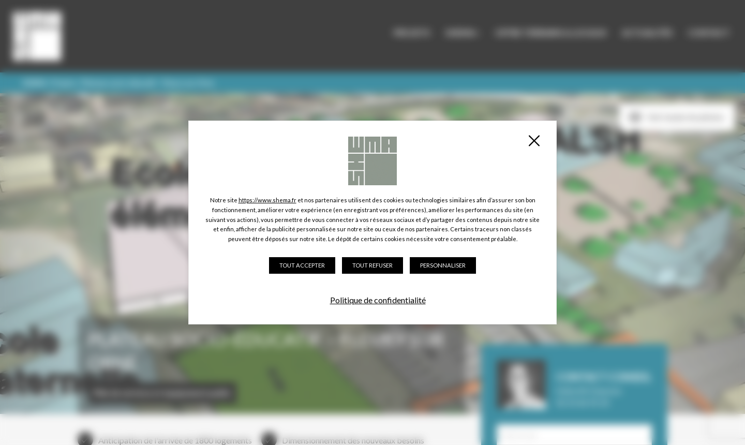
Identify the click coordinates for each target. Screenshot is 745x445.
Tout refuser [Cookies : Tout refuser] (372, 265)
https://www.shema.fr (267, 200)
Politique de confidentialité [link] (378, 300)
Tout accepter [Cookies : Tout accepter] (302, 265)
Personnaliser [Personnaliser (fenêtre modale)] (443, 265)
